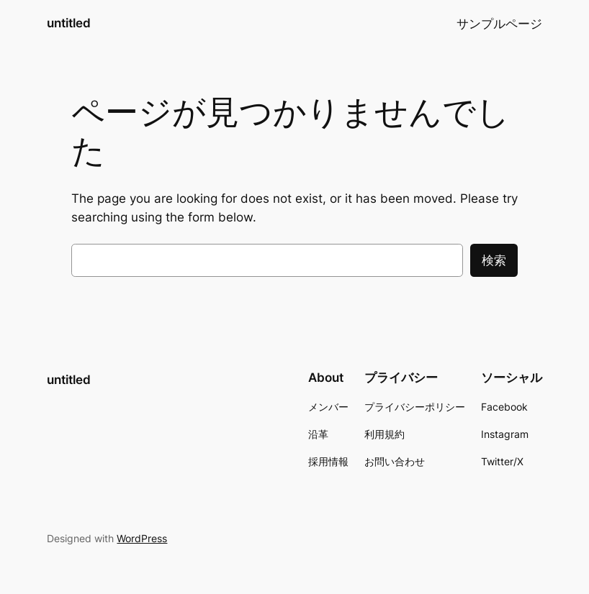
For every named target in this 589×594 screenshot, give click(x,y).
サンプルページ (499, 24)
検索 (494, 260)
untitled (69, 23)
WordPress (142, 538)
